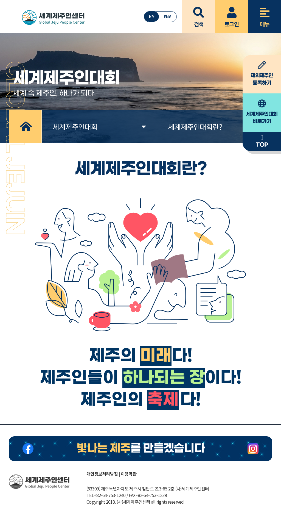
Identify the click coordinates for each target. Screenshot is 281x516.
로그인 (231, 14)
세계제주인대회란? (214, 126)
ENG (168, 16)
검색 (198, 14)
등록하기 (262, 73)
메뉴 (264, 14)
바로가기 (262, 112)
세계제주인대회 (99, 126)
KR (151, 16)
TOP (262, 141)
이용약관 (128, 473)
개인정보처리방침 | (103, 473)
